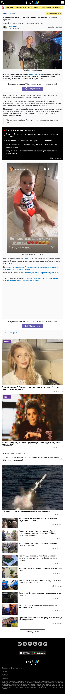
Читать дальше (32, 631)
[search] (2, 2)
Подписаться (32, 88)
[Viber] (30, 644)
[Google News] (35, 644)
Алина (26, 259)
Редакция (5, 675)
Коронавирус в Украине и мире (47, 8)
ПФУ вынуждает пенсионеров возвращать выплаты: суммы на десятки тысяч (31, 145)
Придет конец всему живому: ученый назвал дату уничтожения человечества (31, 152)
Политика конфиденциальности (13, 668)
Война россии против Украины (19, 8)
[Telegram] (25, 644)
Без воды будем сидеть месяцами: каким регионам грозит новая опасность (32, 135)
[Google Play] (39, 653)
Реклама (5, 671)
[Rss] (20, 644)
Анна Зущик (12, 26)
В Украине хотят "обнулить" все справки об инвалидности (29, 141)
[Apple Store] (25, 653)
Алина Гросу (33, 74)
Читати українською (54, 13)
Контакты (5, 678)
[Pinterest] (45, 644)
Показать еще (55, 158)
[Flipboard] (40, 644)
